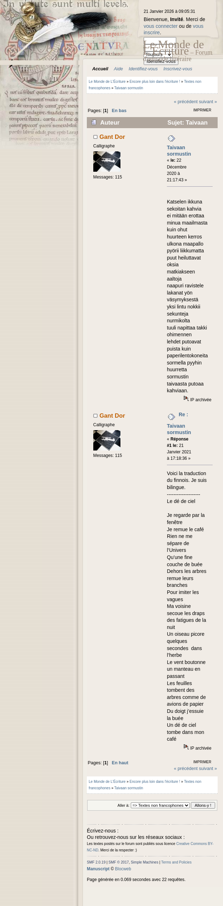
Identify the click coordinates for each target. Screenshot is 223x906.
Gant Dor (112, 137)
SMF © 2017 (119, 862)
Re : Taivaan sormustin (179, 423)
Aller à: (123, 805)
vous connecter (161, 26)
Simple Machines (144, 862)
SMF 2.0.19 (96, 862)
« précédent (186, 101)
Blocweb (123, 868)
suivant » (208, 101)
